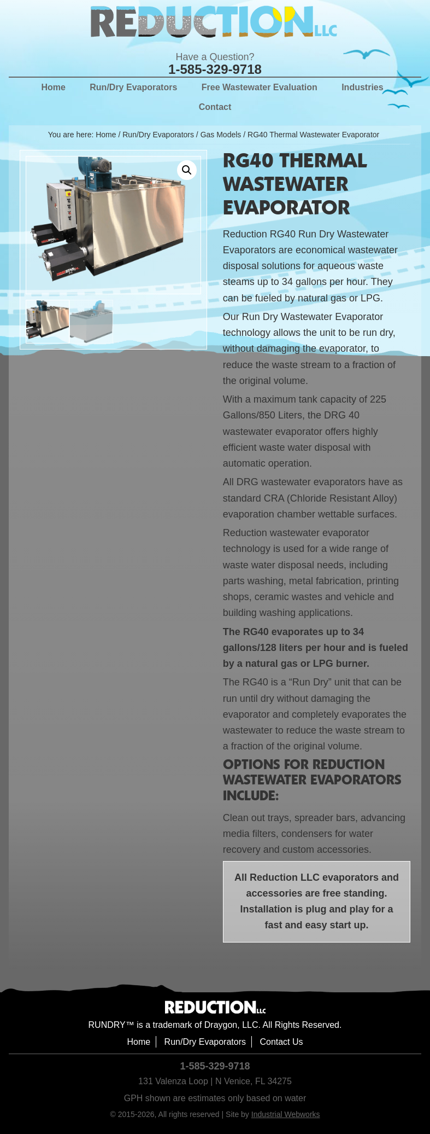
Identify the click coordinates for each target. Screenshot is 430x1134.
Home (138, 1041)
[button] (187, 170)
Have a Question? (214, 56)
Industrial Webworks (285, 1114)
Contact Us (281, 1041)
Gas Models (221, 134)
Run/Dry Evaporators (158, 134)
